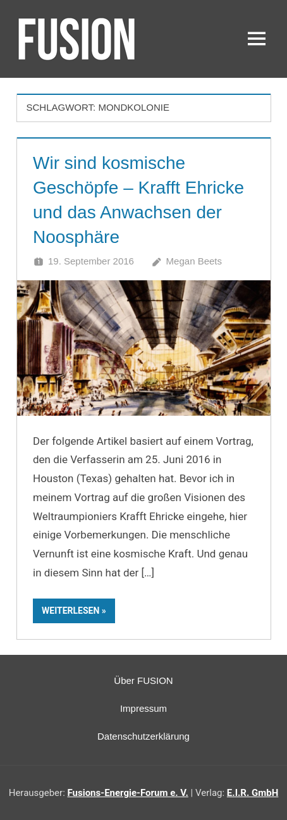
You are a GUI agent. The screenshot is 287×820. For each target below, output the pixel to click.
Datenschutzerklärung (143, 736)
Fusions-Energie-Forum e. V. (128, 792)
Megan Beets (194, 261)
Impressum (143, 708)
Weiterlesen (70, 611)
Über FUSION (143, 680)
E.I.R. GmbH (252, 792)
